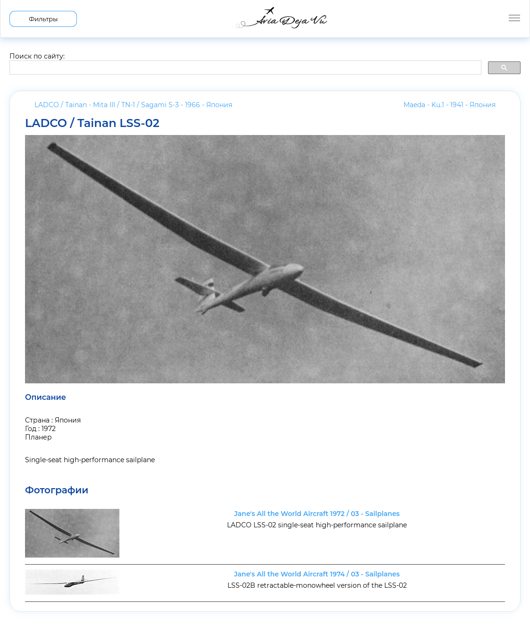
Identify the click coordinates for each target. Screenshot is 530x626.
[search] (244, 68)
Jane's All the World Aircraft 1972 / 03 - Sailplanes (317, 513)
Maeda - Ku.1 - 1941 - (450, 105)
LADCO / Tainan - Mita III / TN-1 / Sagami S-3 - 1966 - (133, 105)
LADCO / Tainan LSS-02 (92, 123)
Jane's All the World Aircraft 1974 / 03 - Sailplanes (317, 574)
